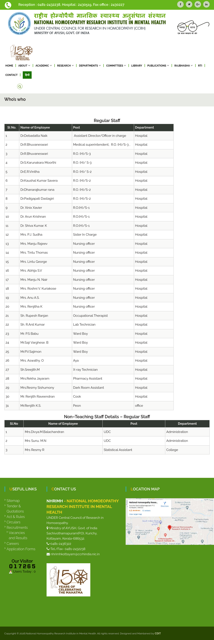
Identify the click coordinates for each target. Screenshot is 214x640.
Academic (42, 65)
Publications (156, 65)
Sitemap (13, 501)
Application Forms (21, 549)
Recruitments (17, 528)
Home (9, 65)
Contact (11, 75)
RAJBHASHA (182, 65)
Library (136, 65)
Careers (13, 544)
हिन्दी (27, 75)
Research (64, 65)
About (22, 65)
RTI (200, 65)
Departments (88, 65)
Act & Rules (16, 517)
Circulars (13, 522)
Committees (114, 65)
